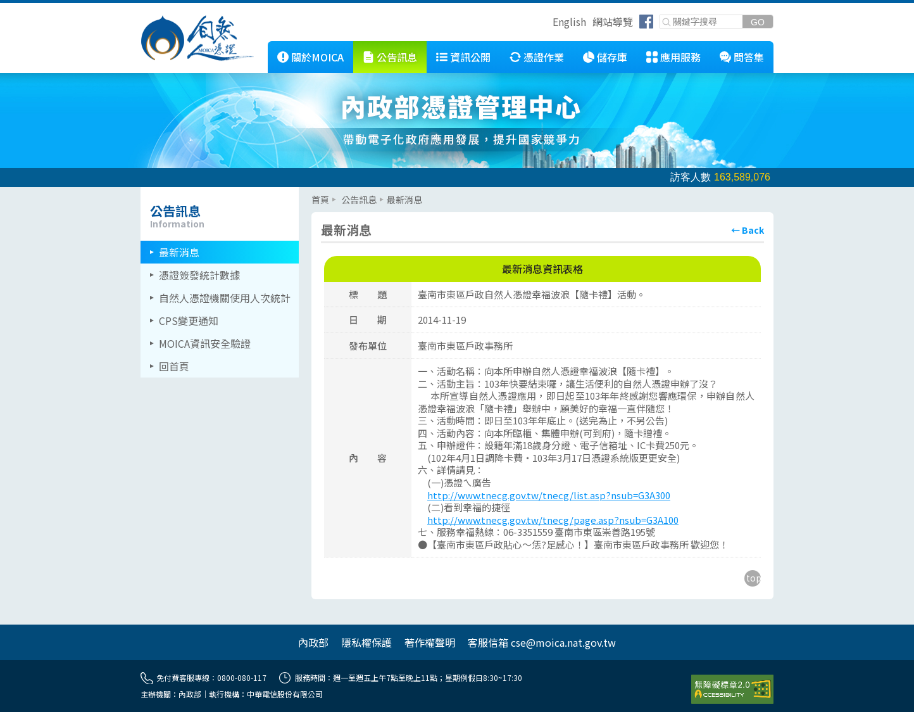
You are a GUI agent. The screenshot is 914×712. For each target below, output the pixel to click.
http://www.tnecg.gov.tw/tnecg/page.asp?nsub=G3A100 (553, 519)
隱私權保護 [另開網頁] (366, 642)
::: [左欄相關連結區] (144, 192)
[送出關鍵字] (757, 22)
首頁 (320, 199)
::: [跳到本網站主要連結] (258, 46)
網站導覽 (612, 21)
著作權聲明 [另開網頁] (429, 642)
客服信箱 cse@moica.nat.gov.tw (542, 642)
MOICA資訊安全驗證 (205, 343)
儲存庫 (612, 57)
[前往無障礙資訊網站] (732, 689)
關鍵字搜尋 (660, 15)
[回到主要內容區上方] (752, 578)
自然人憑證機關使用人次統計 (225, 297)
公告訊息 (397, 57)
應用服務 (680, 57)
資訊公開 (470, 57)
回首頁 (174, 366)
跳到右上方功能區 (548, 23)
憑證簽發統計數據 (199, 275)
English (569, 21)
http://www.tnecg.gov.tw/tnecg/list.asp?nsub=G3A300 (548, 495)
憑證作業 (543, 57)
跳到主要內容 (30, 8)
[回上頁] (747, 230)
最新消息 (179, 252)
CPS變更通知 (188, 320)
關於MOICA (317, 57)
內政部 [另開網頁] (313, 642)
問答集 (749, 57)
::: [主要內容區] (315, 192)
